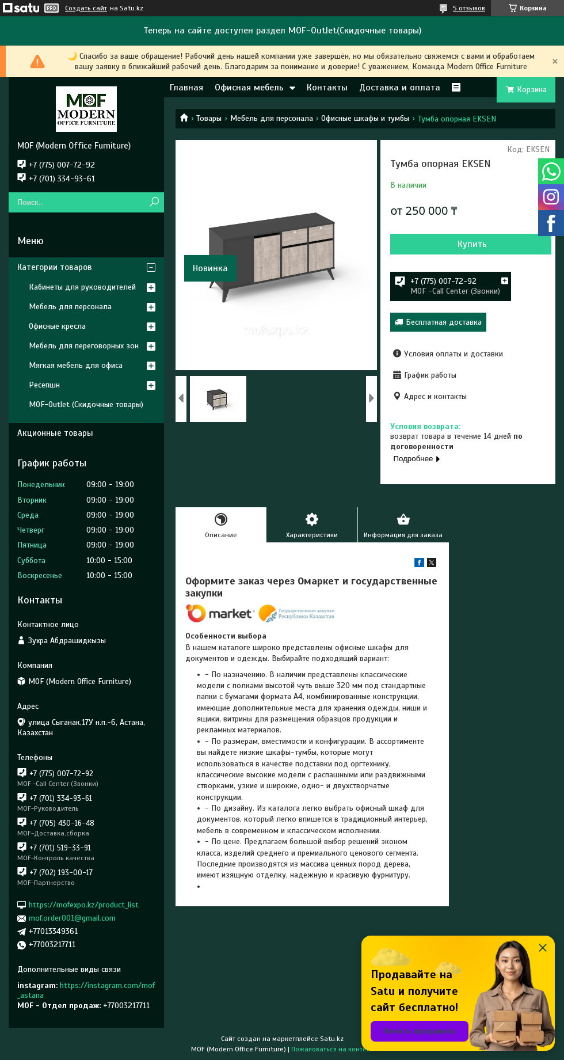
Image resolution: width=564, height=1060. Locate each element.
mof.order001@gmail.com (72, 918)
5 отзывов (469, 8)
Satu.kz (332, 1039)
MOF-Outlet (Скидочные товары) (86, 404)
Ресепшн (44, 385)
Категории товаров (54, 267)
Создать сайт (86, 8)
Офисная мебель (249, 87)
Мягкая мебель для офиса (76, 365)
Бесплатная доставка (444, 322)
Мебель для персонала (271, 118)
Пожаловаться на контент (332, 1049)
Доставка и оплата (399, 87)
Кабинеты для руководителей (82, 287)
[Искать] (154, 202)
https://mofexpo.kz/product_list (84, 905)
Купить (472, 244)
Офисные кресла (57, 326)
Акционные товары (55, 433)
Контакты (327, 87)
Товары (209, 118)
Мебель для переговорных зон (84, 346)
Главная (186, 87)
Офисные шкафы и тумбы (365, 118)
